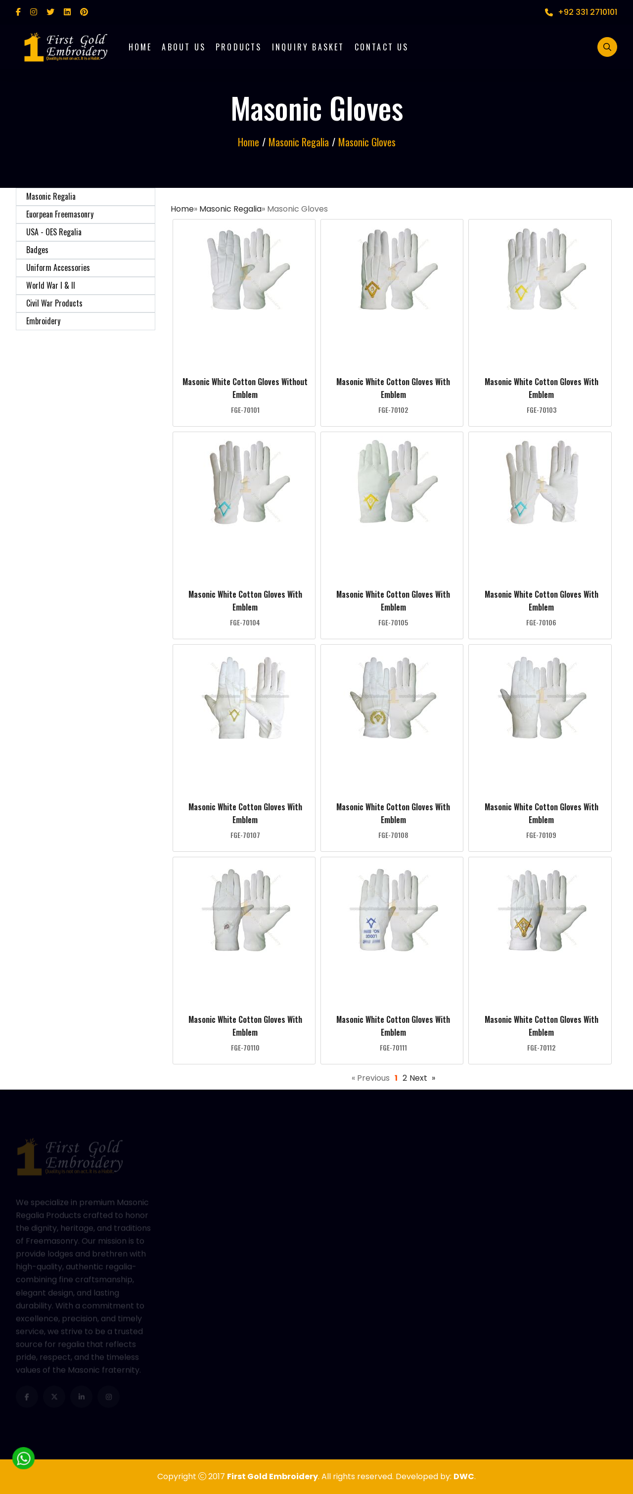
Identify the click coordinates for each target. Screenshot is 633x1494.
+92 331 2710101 (581, 12)
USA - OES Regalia (54, 232)
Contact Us (382, 47)
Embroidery (43, 321)
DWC (463, 1476)
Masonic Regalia (51, 196)
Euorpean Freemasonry (59, 214)
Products (239, 47)
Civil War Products (54, 303)
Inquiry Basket (308, 47)
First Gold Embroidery (272, 1476)
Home (140, 47)
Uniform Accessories (58, 267)
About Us (184, 47)
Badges (37, 250)
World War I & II (50, 285)
